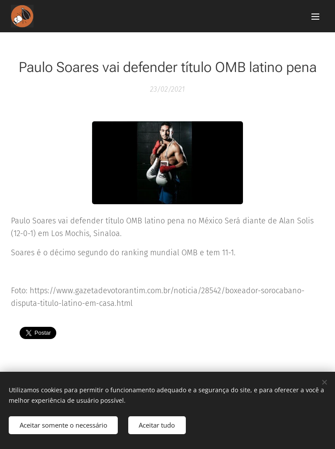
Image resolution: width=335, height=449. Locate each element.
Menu (315, 16)
